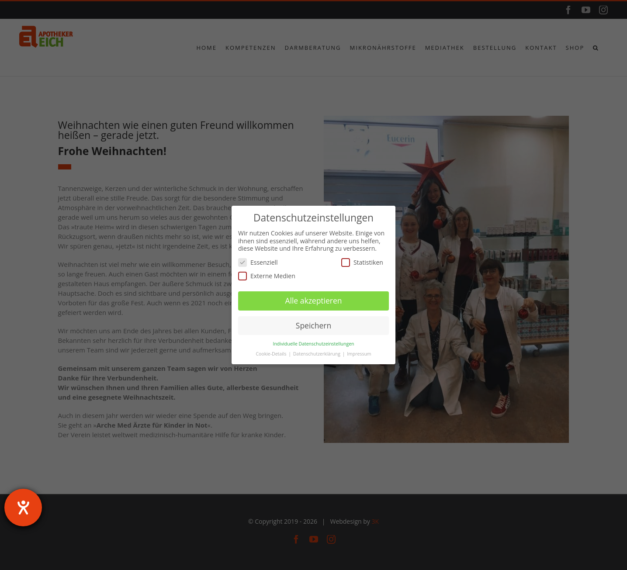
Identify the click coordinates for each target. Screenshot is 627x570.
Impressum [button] (359, 354)
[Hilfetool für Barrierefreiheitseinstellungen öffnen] (23, 507)
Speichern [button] (313, 325)
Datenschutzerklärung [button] (317, 354)
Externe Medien (266, 276)
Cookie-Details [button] (272, 354)
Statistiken (362, 262)
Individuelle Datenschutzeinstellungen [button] (313, 344)
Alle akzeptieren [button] (313, 300)
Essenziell (258, 262)
